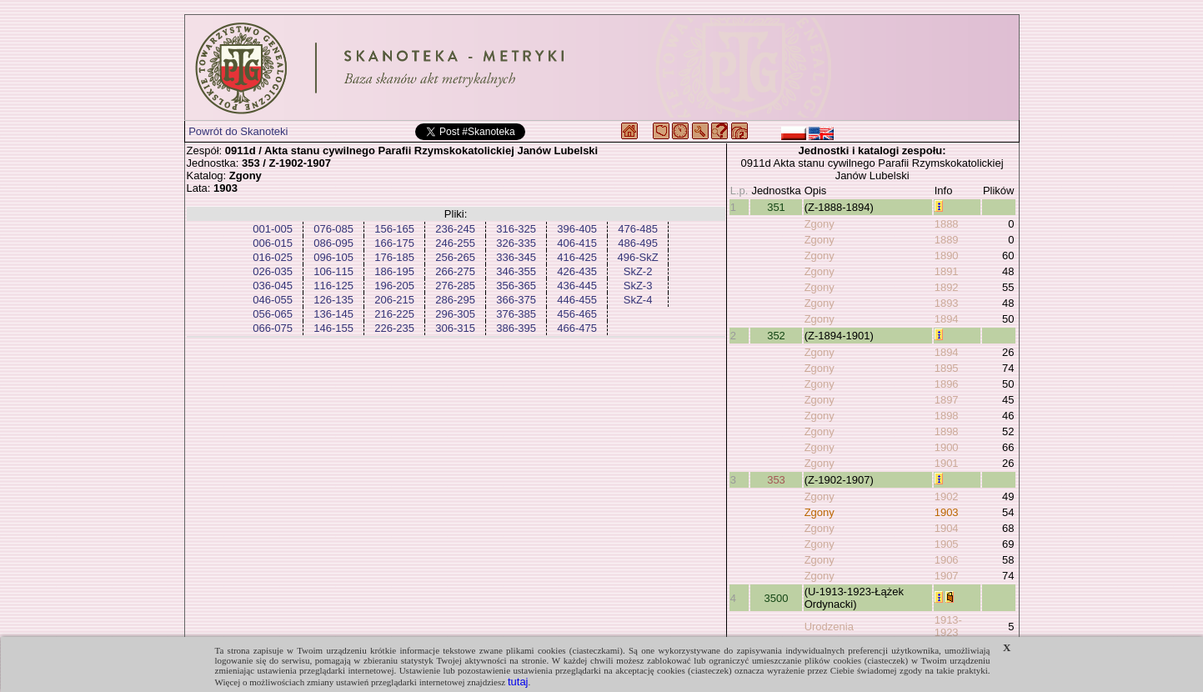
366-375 (516, 299)
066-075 (273, 328)
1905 (947, 544)
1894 (947, 319)
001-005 (273, 229)
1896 (947, 384)
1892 (947, 287)
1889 (947, 239)
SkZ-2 (638, 271)
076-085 (333, 229)
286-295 (455, 299)
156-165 (394, 229)
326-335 (516, 243)
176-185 (394, 257)
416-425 (577, 257)
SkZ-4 (638, 299)
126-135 (333, 299)
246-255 (455, 243)
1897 (947, 400)
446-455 (577, 299)
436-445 (577, 285)
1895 (947, 368)
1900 (947, 447)
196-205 (394, 285)
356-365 (516, 285)
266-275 (455, 271)
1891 (947, 271)
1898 (947, 415)
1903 (947, 512)
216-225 (394, 314)
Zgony (820, 224)
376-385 (516, 314)
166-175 (394, 243)
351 (776, 207)
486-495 (638, 243)
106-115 (333, 271)
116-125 (333, 285)
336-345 (516, 257)
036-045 (273, 285)
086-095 (333, 243)
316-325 (516, 229)
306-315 (455, 328)
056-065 (273, 314)
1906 (947, 560)
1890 (947, 255)
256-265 (455, 257)
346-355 (516, 271)
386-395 (516, 328)
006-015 (273, 243)
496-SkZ (638, 257)
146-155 (333, 328)
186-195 (394, 271)
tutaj (518, 681)
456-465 (577, 314)
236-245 (455, 229)
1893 (947, 303)
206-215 (394, 299)
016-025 (273, 257)
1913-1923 (948, 626)
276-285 (455, 285)
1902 (947, 496)
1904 (947, 528)
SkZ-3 (638, 285)
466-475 (577, 328)
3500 (776, 598)
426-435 (577, 271)
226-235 (394, 328)
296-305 (455, 314)
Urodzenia (829, 626)
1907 (947, 575)
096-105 (333, 257)
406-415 (577, 243)
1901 (947, 463)
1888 (947, 224)
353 (776, 480)
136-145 (333, 314)
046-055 (273, 299)
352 (776, 335)
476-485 (638, 229)
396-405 (577, 229)
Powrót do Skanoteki (238, 131)
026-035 (273, 271)
